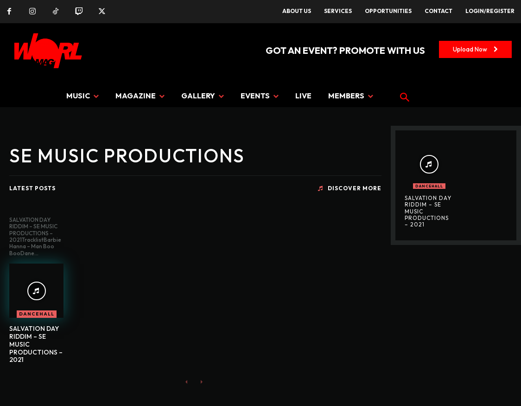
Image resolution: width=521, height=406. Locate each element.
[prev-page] (186, 381)
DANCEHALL (36, 314)
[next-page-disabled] (201, 381)
